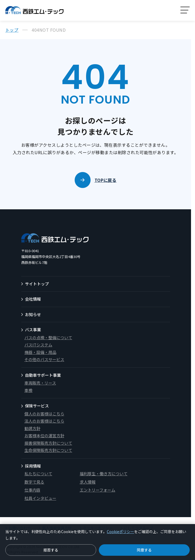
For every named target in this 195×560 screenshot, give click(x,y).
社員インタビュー (40, 498)
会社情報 (33, 299)
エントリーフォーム (97, 490)
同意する (144, 550)
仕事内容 (32, 490)
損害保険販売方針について (48, 443)
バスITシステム (38, 345)
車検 (28, 390)
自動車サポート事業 (43, 375)
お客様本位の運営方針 (44, 435)
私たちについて (38, 473)
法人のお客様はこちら (44, 421)
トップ (11, 30)
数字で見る (34, 482)
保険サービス (37, 405)
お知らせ (33, 314)
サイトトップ (37, 284)
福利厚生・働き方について (104, 473)
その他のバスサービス (44, 359)
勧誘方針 (32, 428)
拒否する (50, 550)
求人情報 (88, 482)
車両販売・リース (40, 383)
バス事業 (33, 329)
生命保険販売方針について (48, 450)
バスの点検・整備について (48, 337)
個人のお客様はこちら (44, 413)
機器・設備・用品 (40, 352)
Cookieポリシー (120, 531)
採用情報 (33, 466)
